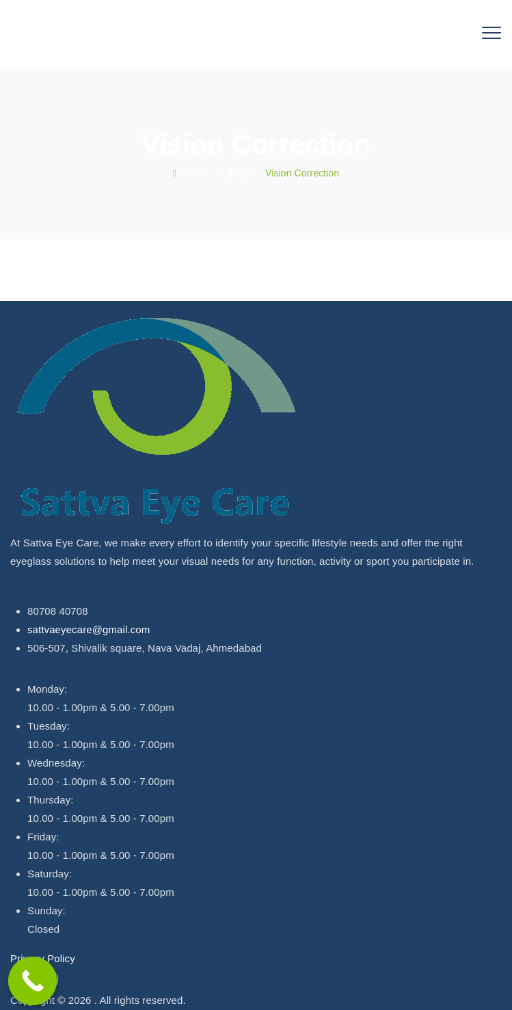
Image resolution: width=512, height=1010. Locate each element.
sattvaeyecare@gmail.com (88, 629)
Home (190, 173)
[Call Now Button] (32, 981)
